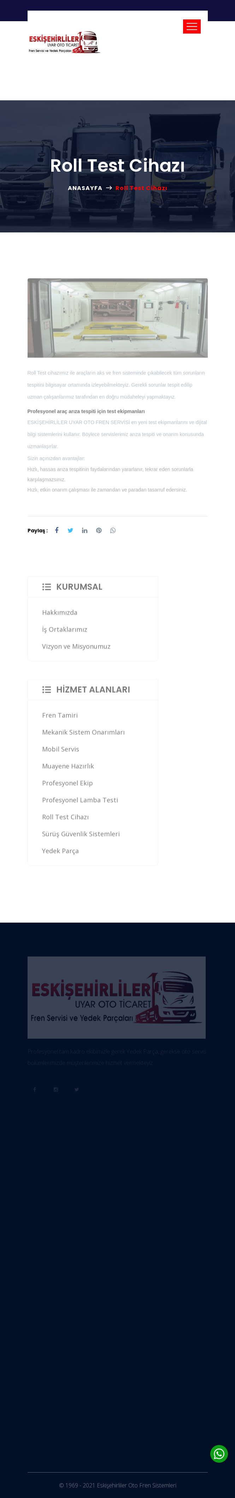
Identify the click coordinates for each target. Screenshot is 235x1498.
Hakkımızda (59, 615)
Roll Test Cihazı (65, 820)
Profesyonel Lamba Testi (80, 803)
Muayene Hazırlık (68, 769)
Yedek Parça (60, 853)
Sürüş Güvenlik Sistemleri (81, 837)
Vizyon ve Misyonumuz (76, 649)
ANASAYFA (85, 188)
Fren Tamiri (60, 718)
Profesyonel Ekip (67, 786)
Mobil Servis (60, 752)
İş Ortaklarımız (64, 632)
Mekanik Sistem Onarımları (83, 735)
